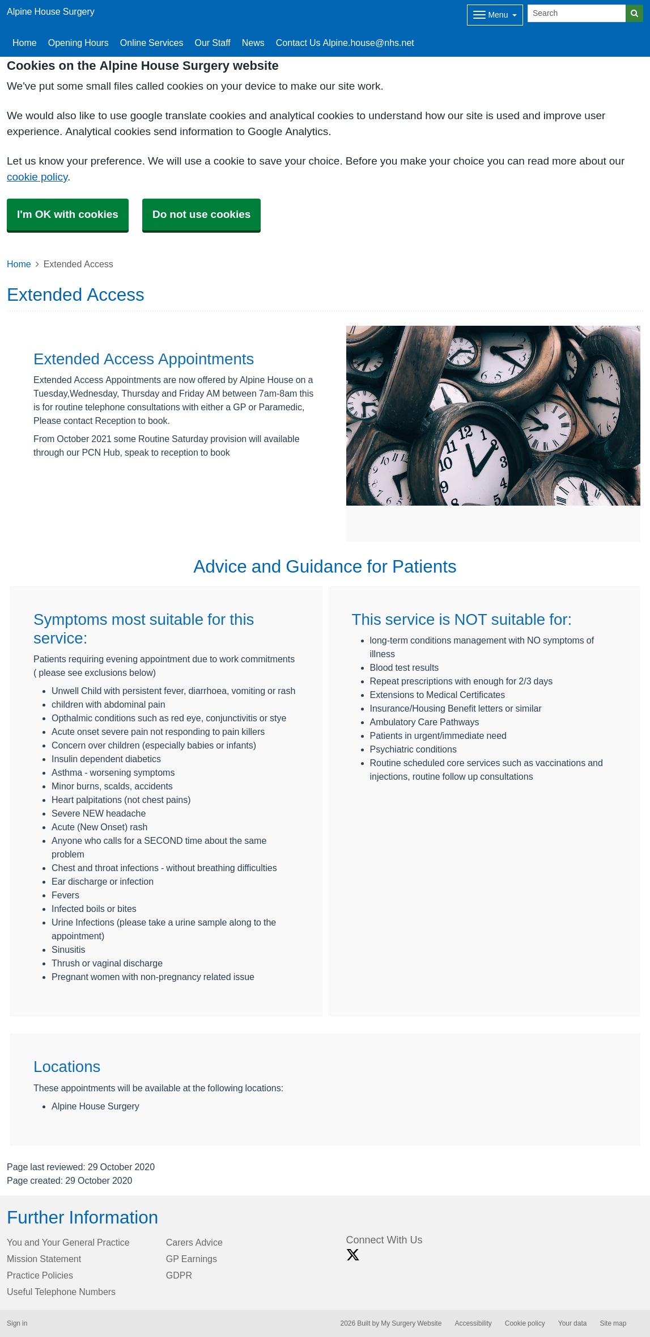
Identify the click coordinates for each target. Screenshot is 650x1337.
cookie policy (37, 176)
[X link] (353, 1255)
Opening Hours (78, 42)
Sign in (17, 1323)
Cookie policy (525, 1323)
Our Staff (212, 42)
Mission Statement (44, 1258)
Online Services (152, 42)
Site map (613, 1323)
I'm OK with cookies (67, 214)
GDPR (179, 1275)
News (253, 42)
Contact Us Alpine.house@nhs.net (345, 42)
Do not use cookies (201, 214)
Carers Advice (194, 1242)
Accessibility (472, 1323)
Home (24, 42)
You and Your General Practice (68, 1242)
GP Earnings (191, 1258)
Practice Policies (40, 1275)
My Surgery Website (411, 1323)
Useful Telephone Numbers (61, 1291)
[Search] (577, 13)
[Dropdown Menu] (495, 15)
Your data (572, 1323)
